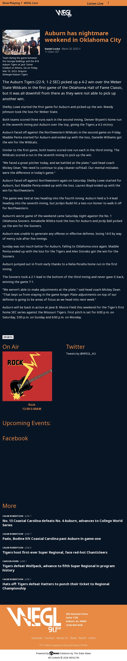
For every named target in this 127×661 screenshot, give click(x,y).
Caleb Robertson (12, 515)
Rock (31, 405)
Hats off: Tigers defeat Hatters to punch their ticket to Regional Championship (55, 586)
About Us (62, 638)
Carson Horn (10, 561)
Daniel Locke (52, 48)
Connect (49, 638)
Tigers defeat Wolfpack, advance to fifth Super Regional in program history (58, 568)
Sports (8, 337)
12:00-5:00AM (31, 409)
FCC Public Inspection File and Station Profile (63, 645)
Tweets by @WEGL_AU (81, 353)
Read (73, 638)
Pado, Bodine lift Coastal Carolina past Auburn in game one (51, 538)
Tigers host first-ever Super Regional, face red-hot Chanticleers (54, 552)
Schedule (36, 638)
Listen (92, 638)
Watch (82, 638)
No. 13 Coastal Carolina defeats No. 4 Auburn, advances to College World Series (62, 522)
